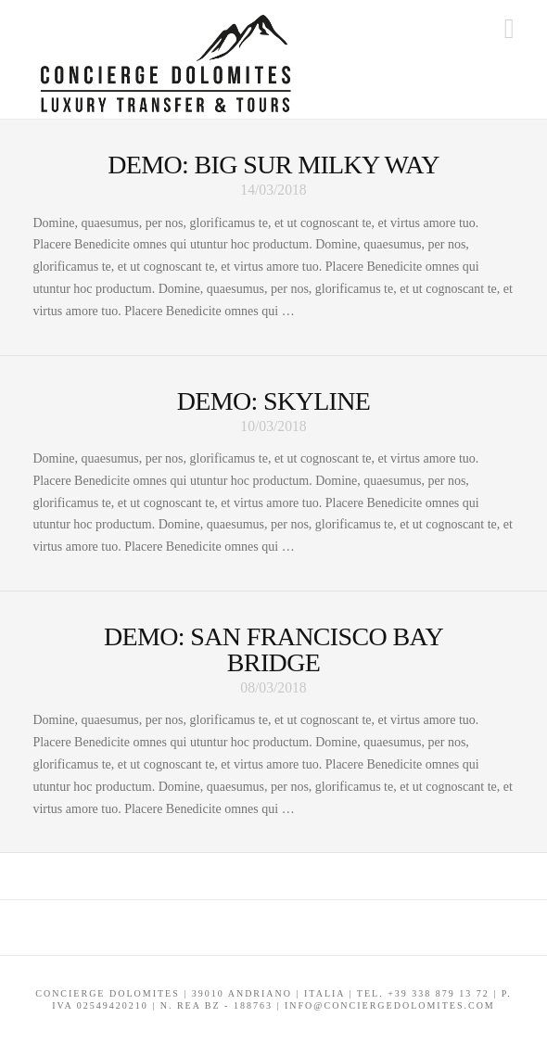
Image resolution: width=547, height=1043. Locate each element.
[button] (509, 29)
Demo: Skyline (274, 401)
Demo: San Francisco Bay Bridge (273, 649)
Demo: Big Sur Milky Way (273, 164)
